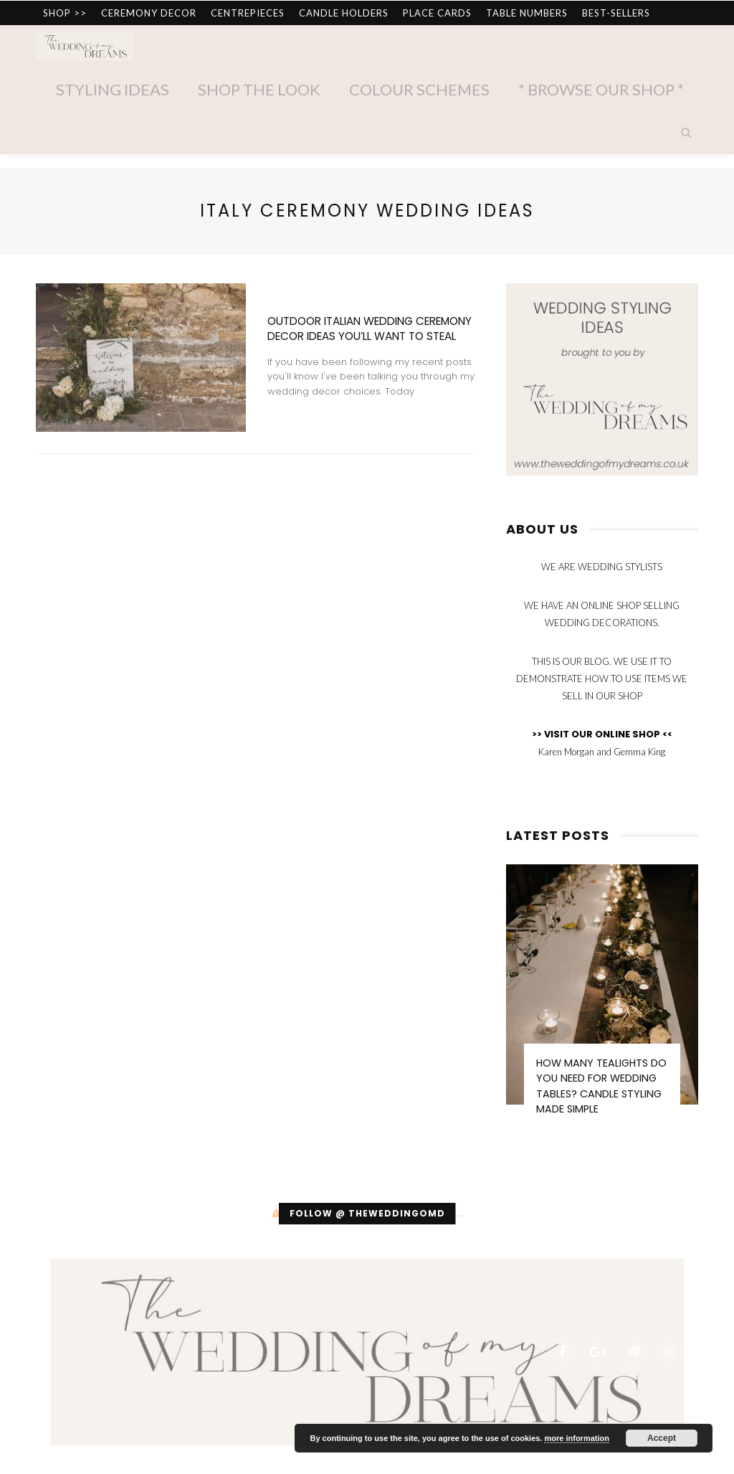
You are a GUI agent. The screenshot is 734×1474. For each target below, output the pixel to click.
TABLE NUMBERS (527, 13)
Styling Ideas (112, 89)
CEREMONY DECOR (148, 13)
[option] (602, 997)
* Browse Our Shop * (601, 89)
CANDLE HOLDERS (344, 13)
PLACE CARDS (437, 13)
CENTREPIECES (248, 13)
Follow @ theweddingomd (367, 1213)
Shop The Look (259, 89)
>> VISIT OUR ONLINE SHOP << (602, 734)
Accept (661, 1438)
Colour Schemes (419, 89)
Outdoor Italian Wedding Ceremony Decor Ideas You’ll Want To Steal (369, 328)
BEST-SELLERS (616, 13)
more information (576, 1438)
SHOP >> (65, 13)
